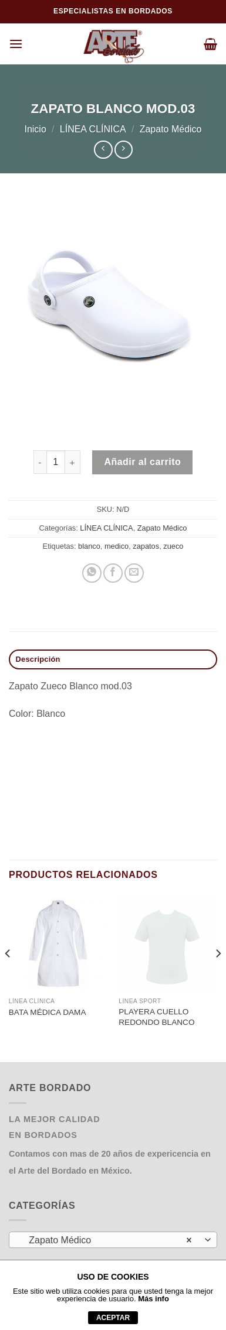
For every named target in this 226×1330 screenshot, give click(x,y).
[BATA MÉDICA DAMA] (58, 943)
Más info (153, 1298)
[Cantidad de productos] (55, 462)
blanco (89, 546)
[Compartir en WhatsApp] (92, 573)
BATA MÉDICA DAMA (47, 1012)
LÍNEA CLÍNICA (93, 129)
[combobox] (113, 1240)
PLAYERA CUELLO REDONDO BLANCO (156, 1017)
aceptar (113, 1318)
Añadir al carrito (142, 462)
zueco (173, 546)
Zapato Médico (171, 129)
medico (116, 546)
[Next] (218, 977)
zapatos (146, 546)
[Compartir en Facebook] (113, 573)
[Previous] (8, 977)
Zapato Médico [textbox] (106, 1240)
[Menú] (16, 43)
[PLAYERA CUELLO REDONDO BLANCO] (168, 943)
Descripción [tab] (38, 659)
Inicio (35, 129)
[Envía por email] (134, 573)
